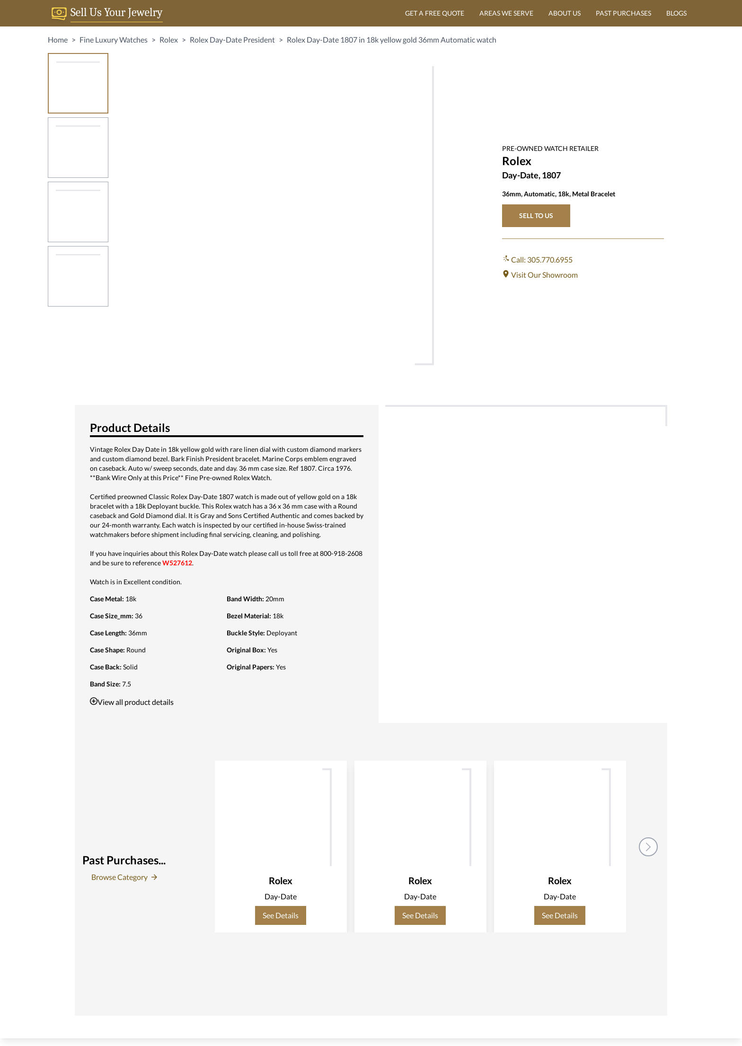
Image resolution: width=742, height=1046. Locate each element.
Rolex (168, 39)
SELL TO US (536, 215)
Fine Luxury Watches (114, 39)
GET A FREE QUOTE (434, 13)
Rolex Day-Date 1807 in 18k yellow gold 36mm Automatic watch (391, 39)
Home (58, 39)
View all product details (132, 701)
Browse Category (124, 876)
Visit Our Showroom (540, 274)
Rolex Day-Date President (232, 39)
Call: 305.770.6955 (537, 259)
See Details (281, 915)
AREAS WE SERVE (506, 13)
